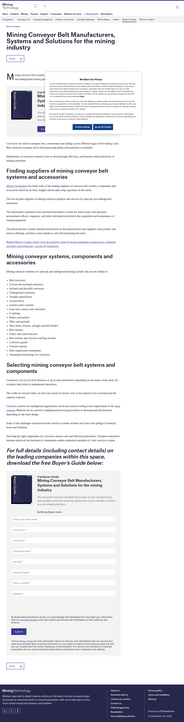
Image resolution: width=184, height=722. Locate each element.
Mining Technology (16, 187)
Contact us (116, 703)
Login (177, 7)
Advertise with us (119, 694)
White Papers (110, 19)
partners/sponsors (29, 620)
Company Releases (90, 19)
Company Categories (44, 19)
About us (115, 690)
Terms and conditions (159, 694)
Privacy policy (155, 690)
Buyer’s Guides (137, 19)
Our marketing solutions (123, 716)
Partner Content (156, 19)
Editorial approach (120, 707)
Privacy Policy (26, 641)
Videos (123, 19)
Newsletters (117, 711)
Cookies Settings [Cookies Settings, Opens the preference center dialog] (81, 127)
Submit (20, 632)
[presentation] (33, 606)
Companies (8, 19)
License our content (120, 699)
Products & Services (68, 19)
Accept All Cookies (103, 127)
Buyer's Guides (13, 26)
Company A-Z (24, 19)
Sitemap (152, 699)
